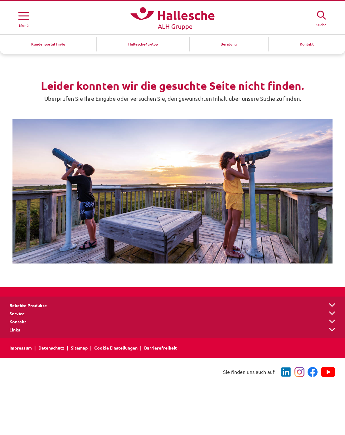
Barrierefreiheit (160, 348)
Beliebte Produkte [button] (28, 305)
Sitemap (79, 348)
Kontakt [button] (17, 321)
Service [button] (17, 313)
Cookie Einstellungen (116, 348)
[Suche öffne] (321, 17)
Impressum (20, 348)
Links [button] (14, 329)
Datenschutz (51, 348)
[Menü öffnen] (23, 18)
